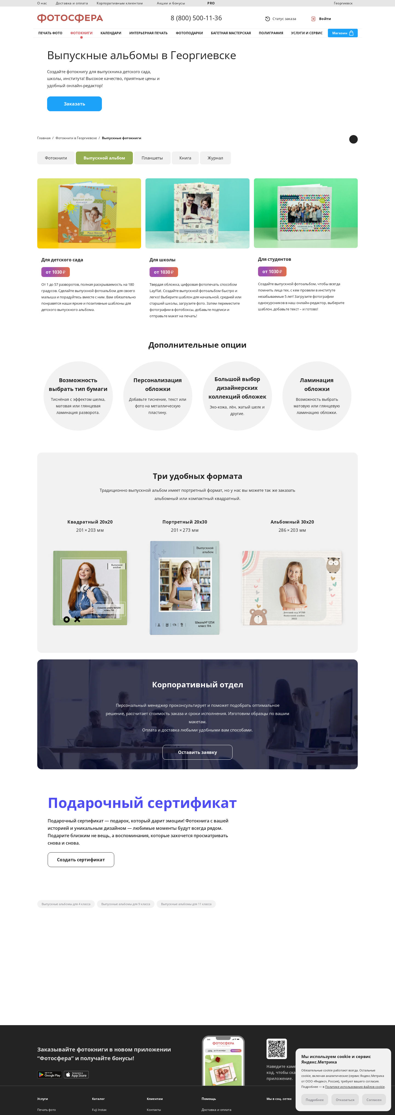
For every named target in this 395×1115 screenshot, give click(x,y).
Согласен (374, 1099)
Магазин (339, 35)
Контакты (154, 1110)
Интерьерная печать (148, 35)
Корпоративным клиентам (120, 3)
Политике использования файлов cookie (355, 1087)
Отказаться (345, 1099)
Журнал (215, 161)
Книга (185, 161)
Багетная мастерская (231, 35)
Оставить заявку (197, 756)
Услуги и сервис (307, 35)
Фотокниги (81, 35)
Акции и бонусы (171, 3)
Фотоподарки (189, 35)
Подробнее (315, 1099)
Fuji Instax (99, 1110)
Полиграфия (271, 35)
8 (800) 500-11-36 (196, 18)
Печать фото (50, 35)
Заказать (74, 108)
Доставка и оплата (72, 3)
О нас (42, 3)
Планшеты (152, 161)
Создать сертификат (81, 863)
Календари (111, 35)
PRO (211, 3)
